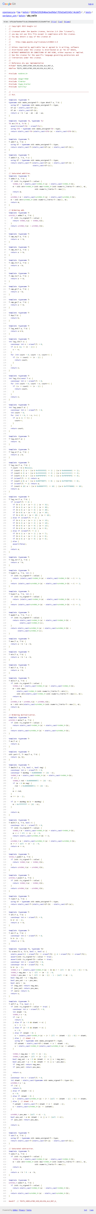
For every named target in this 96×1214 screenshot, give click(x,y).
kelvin (25, 12)
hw (18, 12)
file (54, 22)
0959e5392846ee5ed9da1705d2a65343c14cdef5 (56, 12)
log (60, 22)
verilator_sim (9, 15)
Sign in (91, 4)
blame (67, 22)
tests (88, 12)
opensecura (8, 12)
